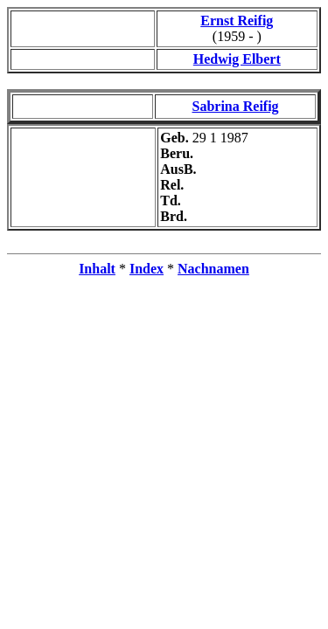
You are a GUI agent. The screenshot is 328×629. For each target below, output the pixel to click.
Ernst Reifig (236, 20)
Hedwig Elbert (237, 59)
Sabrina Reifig (235, 106)
